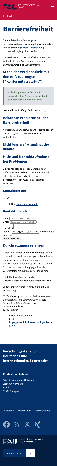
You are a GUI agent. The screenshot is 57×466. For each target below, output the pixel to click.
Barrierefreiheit (42, 410)
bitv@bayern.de (24, 316)
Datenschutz (24, 410)
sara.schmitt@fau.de (27, 204)
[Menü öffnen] (52, 7)
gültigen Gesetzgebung (32, 47)
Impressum (9, 410)
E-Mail (6, 222)
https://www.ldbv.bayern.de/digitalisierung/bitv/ (31, 325)
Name (6, 218)
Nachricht (8, 229)
